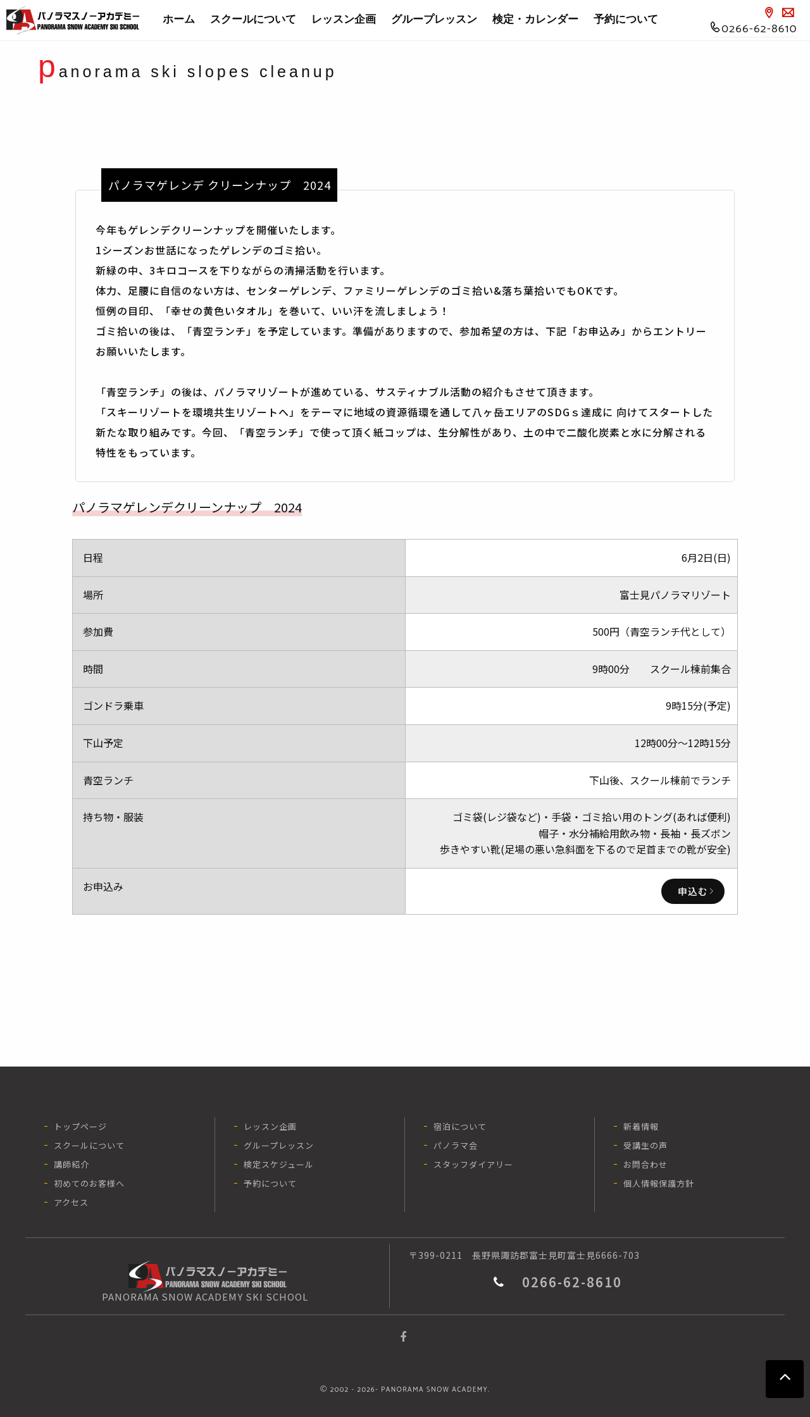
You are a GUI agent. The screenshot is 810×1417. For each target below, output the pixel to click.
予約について (626, 19)
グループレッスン (434, 19)
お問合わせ (645, 1164)
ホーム (179, 19)
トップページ (80, 1126)
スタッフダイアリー (473, 1164)
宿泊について (460, 1126)
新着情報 (641, 1126)
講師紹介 (71, 1164)
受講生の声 (645, 1145)
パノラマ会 (455, 1145)
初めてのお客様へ (89, 1183)
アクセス (71, 1202)
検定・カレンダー (539, 19)
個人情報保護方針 (658, 1183)
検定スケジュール (279, 1164)
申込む (693, 891)
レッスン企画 (343, 19)
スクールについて (257, 19)
